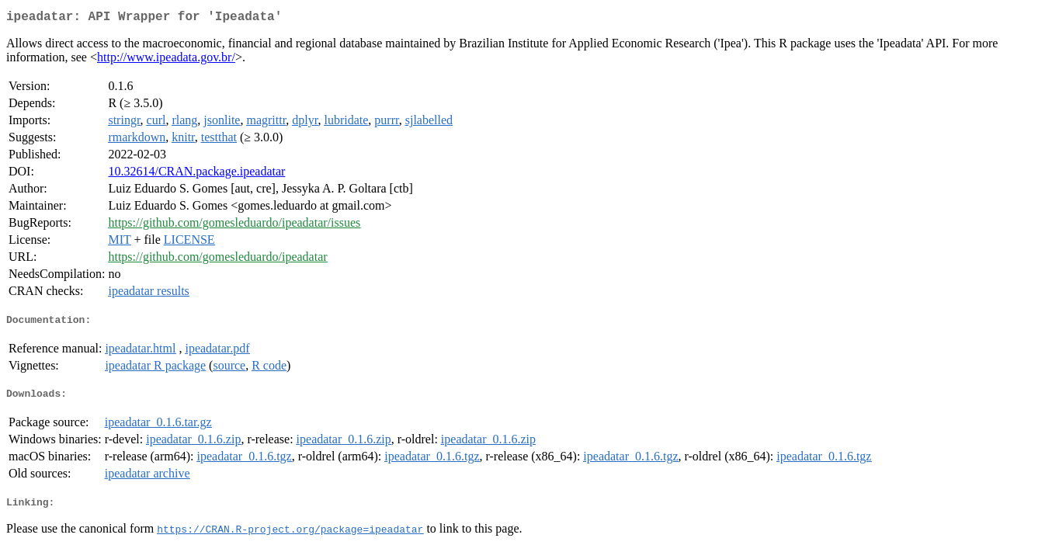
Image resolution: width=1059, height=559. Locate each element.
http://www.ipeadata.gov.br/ (166, 60)
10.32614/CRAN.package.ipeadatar (196, 174)
